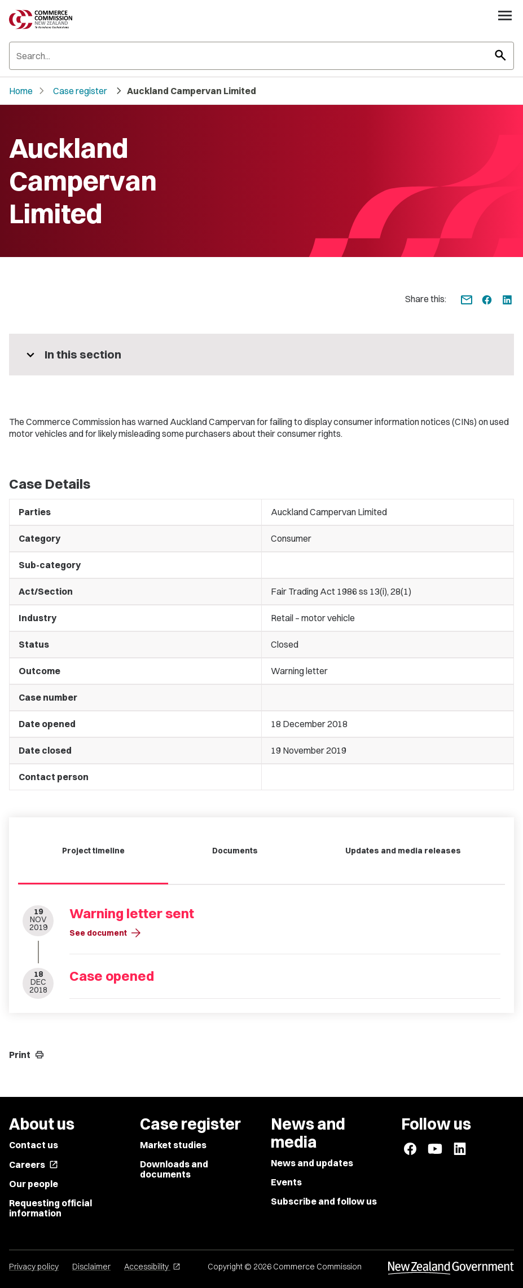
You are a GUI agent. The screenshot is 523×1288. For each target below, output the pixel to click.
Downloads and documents (174, 1169)
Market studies (173, 1144)
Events (286, 1182)
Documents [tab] (235, 851)
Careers (33, 1164)
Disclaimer (91, 1267)
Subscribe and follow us (324, 1201)
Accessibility (152, 1267)
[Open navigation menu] (505, 15)
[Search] (261, 56)
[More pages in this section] (261, 354)
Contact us (33, 1144)
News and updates (312, 1163)
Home (21, 90)
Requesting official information (50, 1208)
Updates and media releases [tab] (403, 851)
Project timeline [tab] (93, 851)
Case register (80, 90)
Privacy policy (34, 1267)
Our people (33, 1183)
